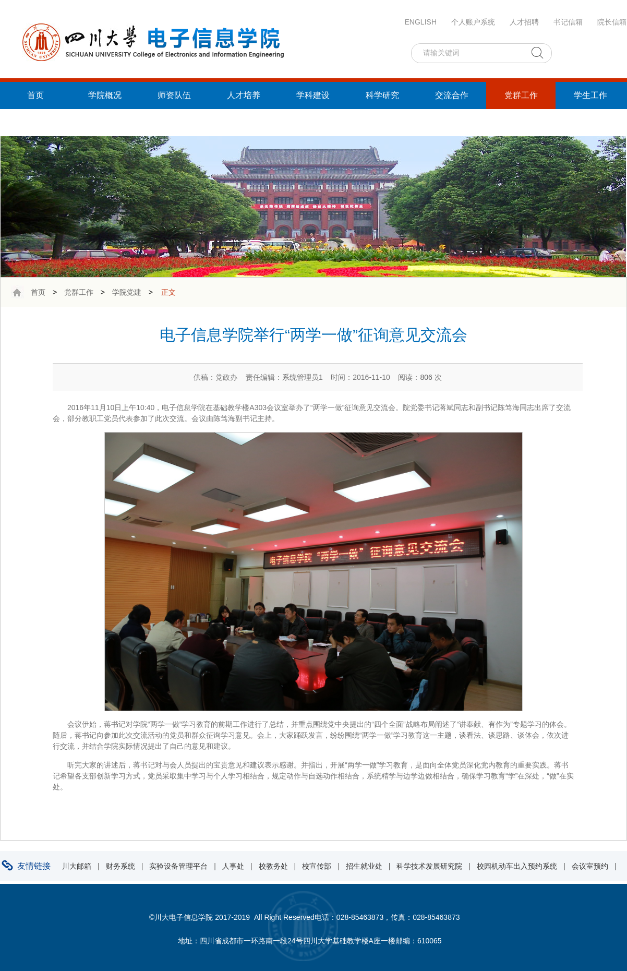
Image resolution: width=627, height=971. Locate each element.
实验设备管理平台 (178, 866)
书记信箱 (568, 22)
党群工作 (521, 95)
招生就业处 (364, 866)
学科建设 (313, 95)
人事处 (233, 866)
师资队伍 (174, 95)
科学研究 (382, 95)
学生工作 (590, 95)
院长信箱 (611, 22)
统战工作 (35, 122)
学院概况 (105, 95)
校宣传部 (316, 866)
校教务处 (273, 866)
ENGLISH (421, 22)
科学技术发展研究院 (429, 866)
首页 (35, 95)
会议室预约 (590, 866)
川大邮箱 (76, 866)
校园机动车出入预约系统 (517, 866)
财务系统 (120, 866)
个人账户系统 (473, 22)
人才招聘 (524, 22)
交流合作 (451, 95)
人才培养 (243, 95)
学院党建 (126, 292)
